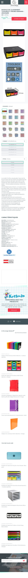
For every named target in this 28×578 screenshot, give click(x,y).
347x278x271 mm (12, 154)
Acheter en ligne (19, 18)
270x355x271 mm (12, 147)
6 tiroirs (12, 169)
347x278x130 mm (12, 149)
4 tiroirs (12, 164)
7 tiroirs (12, 172)
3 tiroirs (12, 162)
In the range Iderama (7, 331)
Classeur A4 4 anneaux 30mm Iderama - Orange (13, 433)
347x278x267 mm (12, 152)
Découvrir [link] (14, 310)
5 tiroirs (12, 167)
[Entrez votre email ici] (14, 560)
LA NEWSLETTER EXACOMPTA (14, 557)
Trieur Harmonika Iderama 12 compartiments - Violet (14, 415)
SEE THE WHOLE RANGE (21, 332)
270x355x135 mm (12, 144)
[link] (2, 2)
